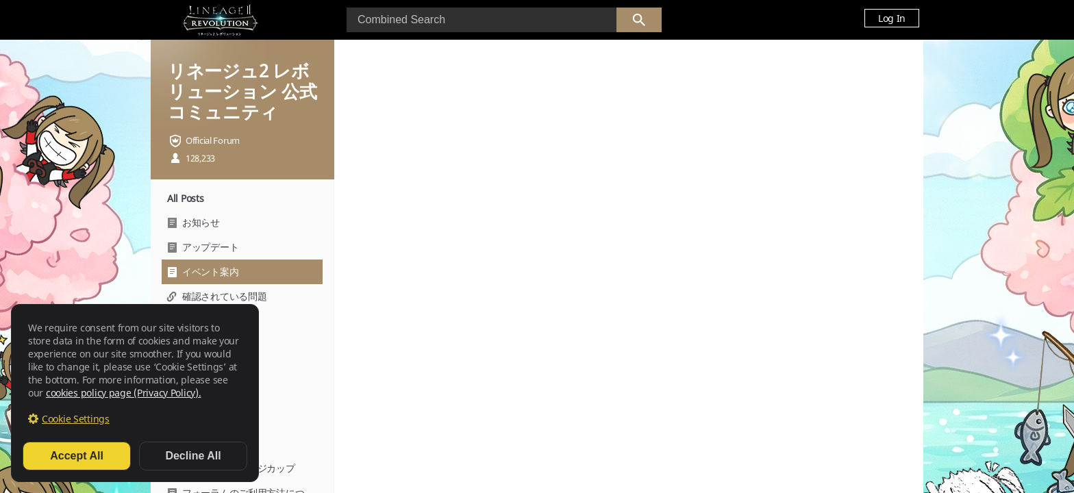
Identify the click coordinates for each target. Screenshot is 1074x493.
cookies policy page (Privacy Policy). (123, 392)
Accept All (76, 456)
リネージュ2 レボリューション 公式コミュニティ (242, 91)
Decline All (193, 456)
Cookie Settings (76, 418)
